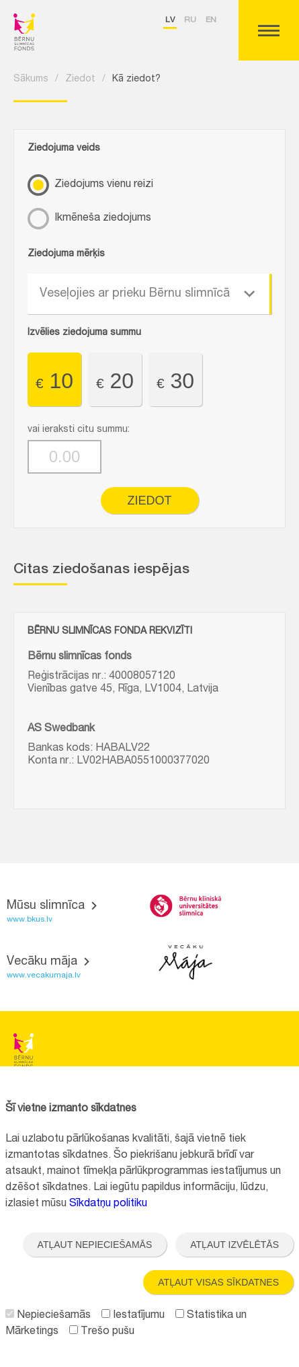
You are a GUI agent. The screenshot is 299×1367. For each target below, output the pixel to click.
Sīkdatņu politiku (108, 1204)
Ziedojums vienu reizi (103, 185)
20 (115, 381)
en (211, 20)
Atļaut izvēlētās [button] (234, 1244)
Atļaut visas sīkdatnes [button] (218, 1282)
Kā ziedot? (136, 79)
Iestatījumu (133, 1315)
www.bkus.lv (29, 920)
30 (175, 381)
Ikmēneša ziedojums (102, 218)
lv (170, 20)
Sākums (30, 79)
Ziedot (80, 79)
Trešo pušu (101, 1332)
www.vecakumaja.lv (44, 975)
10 (54, 381)
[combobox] (149, 294)
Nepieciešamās (48, 1315)
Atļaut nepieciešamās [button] (95, 1244)
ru (190, 20)
